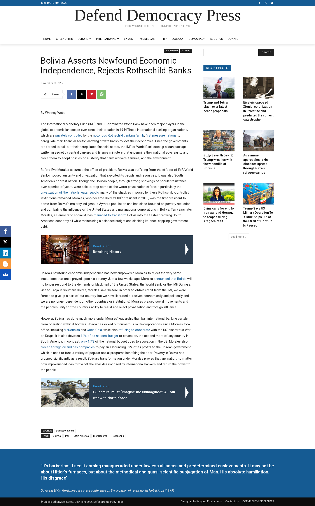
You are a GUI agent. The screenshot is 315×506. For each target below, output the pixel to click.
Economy (186, 51)
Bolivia (57, 436)
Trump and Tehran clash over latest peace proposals (216, 107)
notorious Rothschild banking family (118, 135)
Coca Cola (94, 330)
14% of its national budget (99, 336)
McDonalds (72, 330)
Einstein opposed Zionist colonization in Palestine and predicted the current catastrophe (258, 111)
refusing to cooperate (134, 330)
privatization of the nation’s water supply (69, 192)
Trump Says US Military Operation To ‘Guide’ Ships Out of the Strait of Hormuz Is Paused (258, 217)
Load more (239, 236)
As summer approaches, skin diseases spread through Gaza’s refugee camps (255, 164)
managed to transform (110, 215)
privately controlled (68, 135)
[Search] (266, 52)
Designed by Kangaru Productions (58, 30)
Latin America (81, 436)
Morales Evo (100, 436)
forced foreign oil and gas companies (68, 347)
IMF (67, 436)
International (171, 51)
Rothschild (118, 436)
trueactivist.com (65, 430)
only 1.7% (87, 341)
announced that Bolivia (170, 279)
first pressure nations (161, 135)
